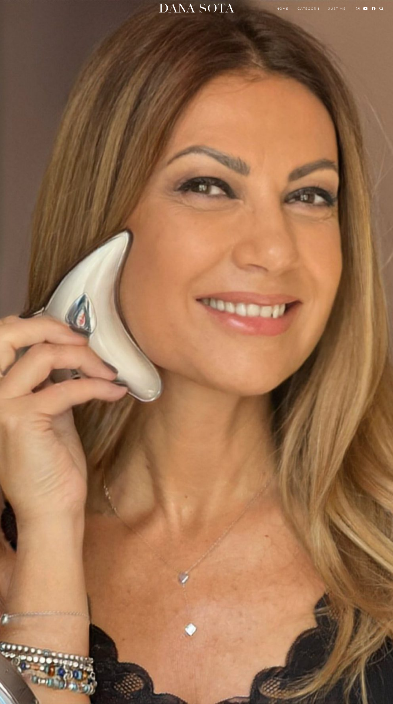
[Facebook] (374, 8)
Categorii (308, 9)
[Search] (381, 8)
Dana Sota (196, 8)
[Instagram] (358, 8)
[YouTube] (365, 8)
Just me (337, 9)
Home (282, 9)
